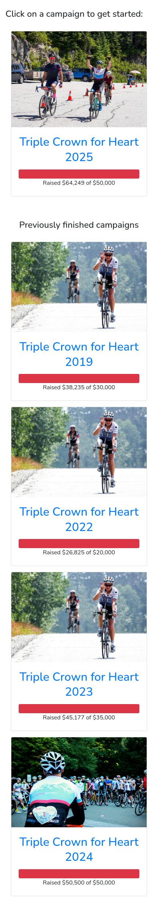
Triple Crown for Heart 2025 (78, 149)
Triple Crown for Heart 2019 (78, 354)
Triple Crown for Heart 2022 (78, 519)
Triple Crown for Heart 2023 (78, 684)
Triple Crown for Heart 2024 (78, 849)
